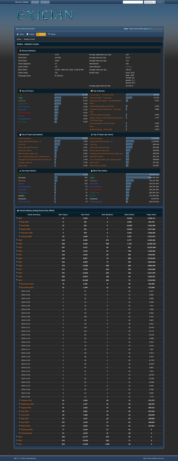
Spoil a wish (22, 166)
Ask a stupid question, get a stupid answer (34, 156)
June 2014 (25, 415)
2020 (20, 258)
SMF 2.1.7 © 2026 (19, 458)
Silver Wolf (22, 110)
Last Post (21, 144)
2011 (20, 444)
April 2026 (25, 225)
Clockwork (22, 199)
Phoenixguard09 (24, 119)
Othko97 (21, 116)
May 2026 (24, 222)
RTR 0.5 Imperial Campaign (100, 115)
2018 (20, 266)
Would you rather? (25, 150)
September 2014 (27, 404)
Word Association (24, 138)
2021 (20, 255)
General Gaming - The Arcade (101, 129)
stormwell (21, 178)
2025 (20, 240)
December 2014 (27, 284)
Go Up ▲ (161, 458)
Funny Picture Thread (98, 166)
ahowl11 (21, 196)
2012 (20, 440)
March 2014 (25, 426)
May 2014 (24, 419)
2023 (20, 247)
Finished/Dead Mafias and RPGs (102, 106)
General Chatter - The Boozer (101, 98)
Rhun (92, 126)
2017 (20, 269)
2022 (20, 251)
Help (144, 458)
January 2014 (26, 433)
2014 (20, 280)
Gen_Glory (22, 122)
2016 (20, 273)
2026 (20, 218)
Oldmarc (129, 67)
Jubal (20, 95)
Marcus (21, 184)
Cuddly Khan (23, 104)
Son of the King (24, 107)
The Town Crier (157, 29)
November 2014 (27, 287)
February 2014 (26, 429)
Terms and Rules (152, 458)
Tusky (20, 98)
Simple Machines (31, 458)
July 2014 (25, 411)
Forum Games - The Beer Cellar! (102, 95)
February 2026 (26, 233)
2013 (20, 437)
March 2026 (25, 229)
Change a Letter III (25, 163)
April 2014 (25, 422)
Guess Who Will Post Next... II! (29, 141)
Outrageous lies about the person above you (34, 159)
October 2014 (26, 400)
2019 (20, 262)
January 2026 (26, 236)
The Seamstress (24, 113)
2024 (20, 244)
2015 (20, 277)
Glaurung (21, 101)
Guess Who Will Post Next (28, 147)
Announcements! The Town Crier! (102, 123)
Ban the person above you (28, 153)
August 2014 (26, 408)
